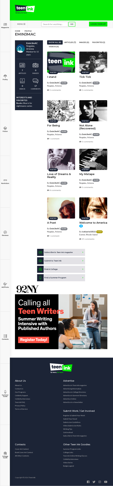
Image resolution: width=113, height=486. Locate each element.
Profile (28, 31)
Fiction (5, 129)
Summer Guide (5, 393)
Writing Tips (67, 429)
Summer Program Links (72, 449)
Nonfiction (5, 181)
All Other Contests (22, 456)
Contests (5, 337)
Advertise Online (69, 399)
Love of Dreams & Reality (59, 176)
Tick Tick (85, 76)
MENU (21, 24)
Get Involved (68, 432)
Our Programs (20, 392)
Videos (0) (54, 47)
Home (17, 31)
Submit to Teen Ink (49, 260)
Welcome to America (93, 222)
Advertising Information (72, 389)
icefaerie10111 (89, 231)
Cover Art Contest (22, 449)
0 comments (54, 90)
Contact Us (19, 389)
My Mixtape (87, 174)
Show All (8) (55, 42)
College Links (68, 452)
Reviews (5, 233)
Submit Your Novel (70, 419)
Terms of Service (21, 409)
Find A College (47, 269)
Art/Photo (5, 285)
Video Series (68, 463)
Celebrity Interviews (22, 399)
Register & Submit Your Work (74, 416)
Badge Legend (68, 466)
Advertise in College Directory (74, 392)
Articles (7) (70, 42)
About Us (18, 385)
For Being (53, 125)
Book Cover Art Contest (24, 452)
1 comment (53, 139)
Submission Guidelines (72, 422)
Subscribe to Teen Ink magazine (75, 436)
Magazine (5, 25)
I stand (51, 76)
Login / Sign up (98, 24)
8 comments (54, 190)
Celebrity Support (21, 396)
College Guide (5, 455)
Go (71, 24)
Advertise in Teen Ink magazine (75, 385)
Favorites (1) (98, 42)
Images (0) (84, 42)
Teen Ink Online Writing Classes (75, 456)
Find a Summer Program (51, 277)
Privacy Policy (20, 406)
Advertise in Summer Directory (75, 396)
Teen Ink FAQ (20, 402)
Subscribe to (55, 252)
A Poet (51, 222)
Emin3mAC (55, 82)
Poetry (5, 77)
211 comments (86, 239)
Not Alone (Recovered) (87, 127)
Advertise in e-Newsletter (73, 402)
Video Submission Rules (72, 426)
